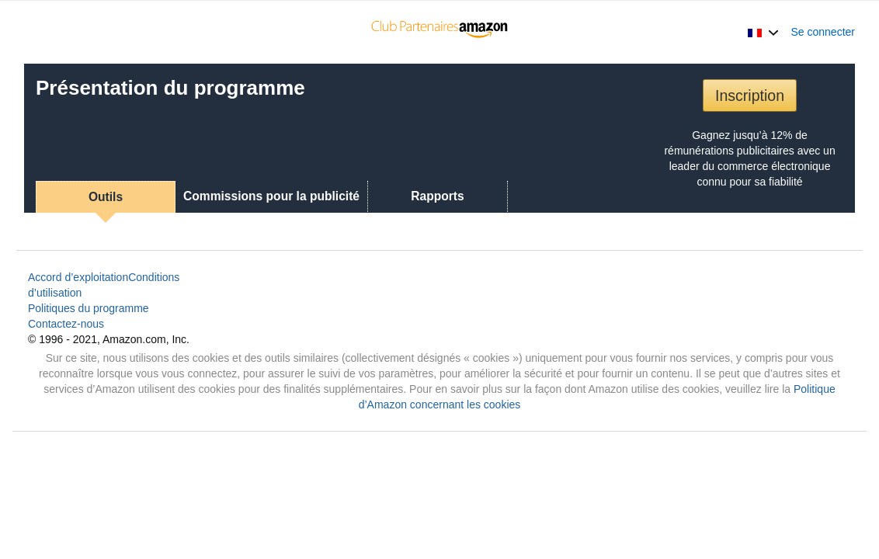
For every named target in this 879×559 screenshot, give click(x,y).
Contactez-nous (66, 324)
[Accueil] (440, 31)
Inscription (749, 95)
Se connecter (823, 32)
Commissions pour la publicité (271, 196)
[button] (763, 32)
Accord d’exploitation (78, 277)
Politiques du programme (88, 308)
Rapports (437, 196)
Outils (106, 196)
